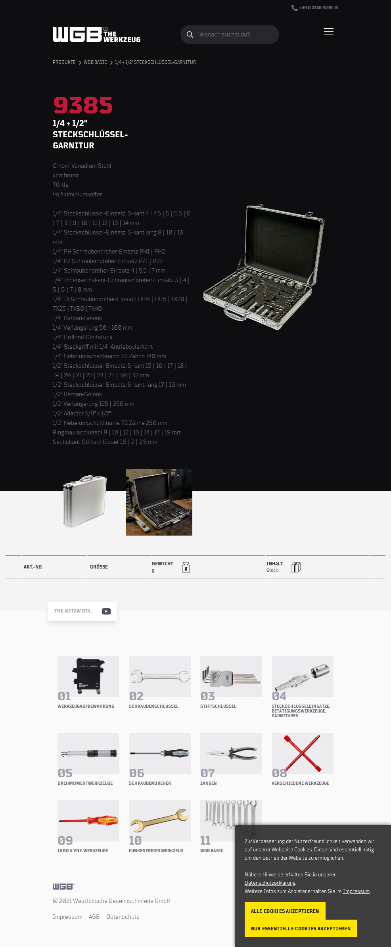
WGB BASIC (95, 62)
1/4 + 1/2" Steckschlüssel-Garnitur (155, 62)
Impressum (67, 916)
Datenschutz (122, 916)
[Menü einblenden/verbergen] (328, 31)
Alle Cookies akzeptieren (285, 911)
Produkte (64, 62)
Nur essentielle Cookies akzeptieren (301, 929)
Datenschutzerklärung (270, 883)
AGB (94, 916)
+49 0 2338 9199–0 (314, 8)
